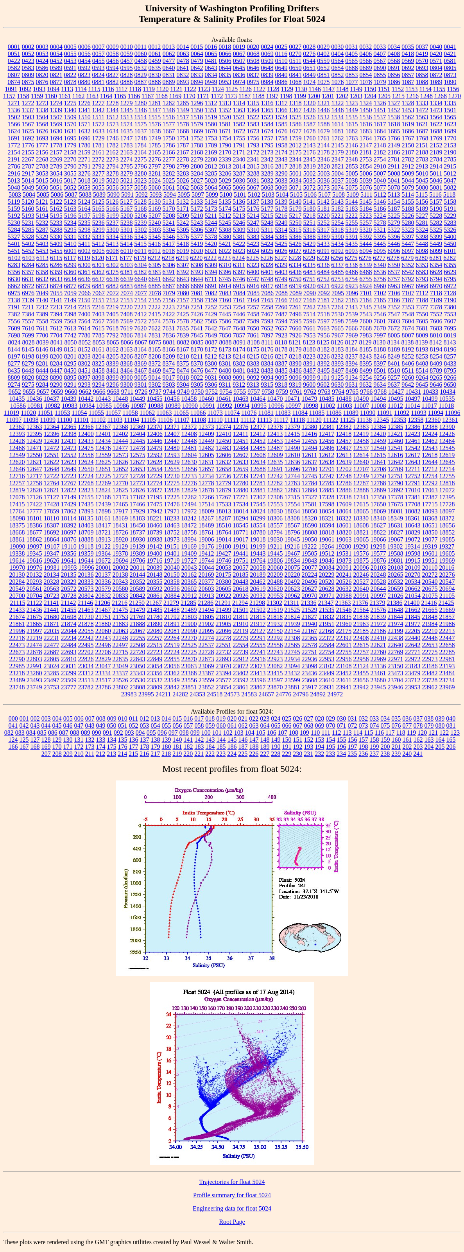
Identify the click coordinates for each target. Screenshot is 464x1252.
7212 (42, 307)
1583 (253, 124)
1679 (323, 131)
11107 (182, 419)
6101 (450, 251)
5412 (98, 243)
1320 (309, 103)
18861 (17, 539)
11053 (62, 412)
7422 (169, 314)
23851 (189, 687)
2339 (225, 159)
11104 (131, 419)
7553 (450, 314)
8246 (379, 356)
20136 (86, 574)
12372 (189, 426)
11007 (361, 405)
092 (118, 732)
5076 (366, 187)
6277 (379, 258)
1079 (380, 82)
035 (396, 718)
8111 (267, 342)
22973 (430, 659)
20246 (361, 574)
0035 (407, 46)
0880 (84, 82)
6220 (196, 258)
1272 (28, 103)
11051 (45, 412)
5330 (56, 236)
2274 (126, 159)
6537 (394, 272)
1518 (196, 117)
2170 (225, 152)
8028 (28, 342)
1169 (175, 96)
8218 (295, 356)
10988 (155, 405)
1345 (126, 110)
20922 (223, 595)
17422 (34, 504)
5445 (379, 243)
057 (188, 725)
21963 (361, 624)
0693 (422, 68)
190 (276, 746)
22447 (447, 638)
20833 (120, 595)
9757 (253, 391)
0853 (352, 75)
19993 (69, 567)
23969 (447, 687)
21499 (223, 609)
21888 (137, 624)
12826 (137, 490)
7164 (253, 300)
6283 (14, 265)
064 (265, 725)
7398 (70, 314)
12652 (120, 469)
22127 (257, 631)
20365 (189, 581)
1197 (272, 96)
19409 (189, 553)
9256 (380, 377)
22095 (206, 631)
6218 (168, 258)
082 (9, 732)
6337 (337, 265)
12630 (189, 462)
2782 (408, 159)
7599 (352, 321)
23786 (103, 687)
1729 (98, 138)
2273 (112, 159)
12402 (120, 433)
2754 (380, 159)
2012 (295, 145)
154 (330, 739)
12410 (223, 433)
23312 (86, 673)
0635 (155, 68)
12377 (258, 426)
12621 (34, 462)
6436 (295, 272)
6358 (42, 272)
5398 (422, 236)
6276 (365, 258)
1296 (197, 103)
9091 (239, 377)
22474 (34, 645)
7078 (155, 293)
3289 (267, 173)
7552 (436, 314)
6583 (422, 272)
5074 (337, 187)
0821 (56, 75)
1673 (253, 131)
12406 (155, 433)
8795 (450, 370)
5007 (380, 173)
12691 (275, 469)
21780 (155, 616)
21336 (308, 602)
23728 (429, 680)
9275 (28, 384)
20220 (292, 574)
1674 (267, 131)
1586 (295, 124)
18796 (292, 532)
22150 (275, 631)
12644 (430, 462)
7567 (98, 321)
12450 (223, 441)
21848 (429, 616)
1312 (211, 103)
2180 (352, 152)
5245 (225, 222)
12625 (103, 462)
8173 (225, 349)
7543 (366, 314)
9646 (436, 384)
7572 (140, 321)
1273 (42, 103)
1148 (342, 89)
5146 (379, 201)
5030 (239, 180)
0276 (309, 53)
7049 (42, 293)
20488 (275, 581)
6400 (253, 272)
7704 (56, 335)
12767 (69, 483)
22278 (223, 638)
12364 (51, 426)
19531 (344, 553)
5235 (84, 222)
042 (24, 725)
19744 (206, 560)
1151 (384, 89)
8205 (112, 356)
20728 (69, 595)
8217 (281, 356)
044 (46, 725)
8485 (281, 370)
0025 (281, 46)
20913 (206, 595)
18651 (430, 525)
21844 (395, 616)
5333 (98, 236)
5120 (27, 201)
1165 (120, 96)
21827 (309, 616)
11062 (147, 412)
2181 (366, 152)
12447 (172, 441)
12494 (309, 448)
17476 (172, 504)
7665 (337, 328)
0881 (98, 82)
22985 (17, 666)
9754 (225, 391)
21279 (171, 602)
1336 (14, 110)
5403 (42, 243)
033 (374, 718)
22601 (344, 645)
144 (221, 739)
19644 (86, 560)
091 (107, 732)
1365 (267, 110)
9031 (211, 377)
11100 (64, 419)
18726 (120, 532)
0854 (366, 75)
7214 (70, 307)
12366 (86, 426)
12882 (275, 490)
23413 (258, 673)
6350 (393, 265)
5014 (28, 180)
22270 (189, 638)
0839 (267, 75)
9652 (15, 391)
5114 (408, 194)
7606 (436, 321)
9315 (267, 384)
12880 (241, 490)
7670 (379, 328)
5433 (323, 243)
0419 (422, 53)
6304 (140, 265)
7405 (112, 314)
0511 (295, 60)
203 (418, 746)
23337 (120, 673)
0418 (407, 53)
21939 (292, 624)
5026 (183, 180)
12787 (361, 483)
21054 (413, 595)
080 (440, 725)
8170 (197, 349)
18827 (395, 532)
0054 (56, 53)
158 (374, 739)
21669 (447, 609)
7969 (352, 335)
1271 (14, 103)
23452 (344, 673)
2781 (394, 159)
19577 (378, 553)
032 (363, 718)
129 (57, 739)
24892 (318, 694)
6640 (140, 279)
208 (57, 753)
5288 (56, 229)
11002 (327, 405)
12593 (172, 455)
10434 (447, 391)
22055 (86, 631)
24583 (249, 694)
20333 (86, 581)
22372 (327, 638)
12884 (309, 490)
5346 (169, 236)
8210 (183, 356)
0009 (112, 46)
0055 (70, 53)
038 (429, 718)
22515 (155, 645)
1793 (253, 145)
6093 (351, 251)
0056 (84, 53)
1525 (295, 117)
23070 (223, 666)
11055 (96, 412)
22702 (86, 652)
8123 (309, 342)
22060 (103, 631)
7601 (380, 321)
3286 (225, 173)
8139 (422, 342)
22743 (275, 652)
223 (221, 753)
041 (13, 725)
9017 (169, 377)
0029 (323, 46)
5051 (56, 187)
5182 (337, 208)
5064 (211, 187)
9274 (14, 384)
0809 (28, 75)
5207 (155, 215)
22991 (34, 666)
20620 (275, 588)
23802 (120, 687)
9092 (253, 377)
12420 (378, 433)
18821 (361, 532)
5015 (42, 180)
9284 (42, 384)
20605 (223, 588)
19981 (51, 567)
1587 (309, 124)
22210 (429, 631)
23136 (378, 666)
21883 (120, 624)
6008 (112, 251)
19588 (395, 553)
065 (276, 725)
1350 (197, 110)
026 (297, 718)
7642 (210, 328)
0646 (253, 68)
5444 (365, 243)
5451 (14, 251)
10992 (224, 405)
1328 (408, 103)
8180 (309, 349)
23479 (413, 673)
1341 (84, 110)
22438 (395, 638)
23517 (103, 680)
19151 (171, 546)
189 (265, 746)
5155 (407, 201)
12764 (51, 483)
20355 (155, 581)
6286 (56, 265)
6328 (267, 265)
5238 (126, 222)
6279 (407, 258)
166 (13, 746)
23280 (34, 673)
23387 (206, 673)
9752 (211, 391)
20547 (447, 581)
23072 (241, 666)
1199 (300, 96)
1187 (244, 96)
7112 (422, 293)
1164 (106, 96)
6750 (295, 279)
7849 (211, 335)
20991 (361, 595)
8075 (155, 342)
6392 (183, 272)
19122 (103, 546)
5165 (98, 208)
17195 (155, 497)
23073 (258, 666)
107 (282, 732)
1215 (398, 96)
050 (111, 725)
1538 (393, 117)
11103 (114, 419)
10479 (309, 398)
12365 (69, 426)
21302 (274, 602)
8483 (267, 370)
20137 (103, 574)
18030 (275, 511)
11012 (395, 405)
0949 (211, 82)
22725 (189, 652)
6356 (14, 272)
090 (96, 732)
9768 (380, 391)
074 (374, 725)
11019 (11, 412)
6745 (225, 279)
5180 (309, 208)
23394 (223, 673)
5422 (239, 243)
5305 (183, 229)
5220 (323, 215)
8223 (309, 356)
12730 (172, 476)
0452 (56, 60)
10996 (276, 405)
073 (363, 725)
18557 (275, 525)
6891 (211, 286)
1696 (84, 138)
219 (177, 753)
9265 (436, 377)
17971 (172, 511)
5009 (408, 173)
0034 (393, 46)
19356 (69, 553)
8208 (155, 356)
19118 (85, 546)
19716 (155, 560)
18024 (258, 511)
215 (133, 753)
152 (309, 739)
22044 (69, 631)
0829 (140, 75)
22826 (86, 659)
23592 (241, 680)
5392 (366, 236)
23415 (275, 673)
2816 (267, 166)
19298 (378, 546)
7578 (183, 321)
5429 (309, 243)
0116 (281, 53)
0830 (155, 75)
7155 (155, 300)
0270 (295, 53)
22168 (326, 631)
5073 (323, 187)
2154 (14, 152)
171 (68, 746)
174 (101, 746)
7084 (239, 293)
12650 (86, 469)
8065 (112, 342)
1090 (450, 82)
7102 (380, 293)
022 (253, 718)
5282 (436, 222)
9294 (98, 384)
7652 (267, 328)
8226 (323, 356)
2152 (436, 145)
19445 (275, 553)
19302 (395, 546)
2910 (380, 166)
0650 (295, 68)
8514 (422, 370)
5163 (70, 208)
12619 (447, 455)
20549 (17, 588)
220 (188, 753)
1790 (225, 145)
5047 (450, 180)
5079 (408, 187)
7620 (140, 328)
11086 (333, 412)
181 (177, 746)
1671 (225, 131)
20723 (51, 595)
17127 (51, 497)
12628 (155, 462)
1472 (422, 110)
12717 (34, 476)
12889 (378, 490)
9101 (323, 377)
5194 (42, 215)
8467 (140, 370)
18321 (326, 518)
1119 (149, 89)
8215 (253, 356)
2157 (56, 152)
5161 (42, 208)
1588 (323, 124)
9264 (422, 377)
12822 (69, 490)
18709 (86, 532)
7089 (295, 293)
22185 (361, 631)
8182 (323, 349)
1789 (211, 145)
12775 (172, 483)
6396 (225, 272)
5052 (70, 187)
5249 (281, 222)
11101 (81, 419)
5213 (239, 215)
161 (407, 739)
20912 (189, 595)
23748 (17, 687)
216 (144, 753)
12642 (395, 462)
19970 (17, 567)
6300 (84, 265)
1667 (169, 131)
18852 (447, 532)
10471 (292, 398)
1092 (25, 89)
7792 (112, 335)
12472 (51, 448)
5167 (126, 208)
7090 (309, 293)
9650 (450, 384)
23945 (378, 687)
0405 (351, 53)
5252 (323, 222)
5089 (99, 194)
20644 (378, 588)
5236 (98, 222)
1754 (225, 138)
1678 (309, 131)
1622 (436, 124)
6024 (253, 251)
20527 (361, 581)
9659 (57, 391)
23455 (361, 673)
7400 (84, 314)
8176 (267, 349)
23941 (344, 687)
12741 (258, 476)
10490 (361, 398)
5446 (393, 243)
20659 (395, 588)
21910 (241, 624)
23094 (292, 666)
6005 (98, 251)
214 (122, 753)
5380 (225, 236)
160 (396, 739)
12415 (292, 433)
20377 (206, 581)
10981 (35, 405)
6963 (394, 286)
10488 (344, 398)
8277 (14, 363)
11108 (198, 419)
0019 (239, 46)
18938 (155, 539)
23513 (86, 680)
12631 (206, 462)
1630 (56, 131)
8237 (351, 356)
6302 (112, 265)
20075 (292, 567)
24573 (232, 694)
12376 (241, 426)
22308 (292, 638)
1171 (203, 96)
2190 (450, 152)
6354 (436, 265)
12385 (395, 426)
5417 (168, 243)
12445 (137, 441)
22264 (172, 638)
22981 (447, 659)
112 (336, 732)
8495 (323, 370)
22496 (103, 645)
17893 (86, 511)
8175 (253, 349)
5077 (380, 187)
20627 (309, 588)
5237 (112, 222)
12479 (155, 448)
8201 (70, 356)
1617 (380, 124)
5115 (422, 194)
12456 (327, 441)
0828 (126, 75)
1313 (225, 103)
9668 (113, 391)
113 (346, 732)
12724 (86, 476)
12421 (395, 433)
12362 (17, 426)
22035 (51, 631)
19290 (361, 546)
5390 (337, 236)
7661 (309, 328)
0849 (309, 75)
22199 (395, 631)
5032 (267, 180)
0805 (450, 68)
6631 (28, 279)
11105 (148, 419)
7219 (112, 307)
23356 (155, 673)
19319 (429, 546)
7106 (394, 293)
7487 (281, 314)
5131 (168, 201)
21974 (395, 624)
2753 (366, 159)
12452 (258, 441)
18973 (172, 539)
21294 (240, 602)
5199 (112, 215)
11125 (347, 419)
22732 (223, 652)
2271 (84, 159)
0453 (70, 60)
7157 (183, 300)
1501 (450, 110)
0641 (183, 68)
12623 (69, 462)
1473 (436, 110)
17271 (241, 497)
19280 (343, 546)
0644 (225, 68)
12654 (155, 469)
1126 (245, 89)
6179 (140, 258)
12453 (275, 441)
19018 (258, 539)
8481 (239, 370)
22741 (258, 652)
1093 (39, 89)
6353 (422, 265)
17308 (275, 497)
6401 (267, 272)
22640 (395, 645)
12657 (206, 469)
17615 (361, 504)
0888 (155, 82)
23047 (103, 666)
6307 (183, 265)
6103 (28, 258)
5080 (422, 187)
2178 (323, 152)
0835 (225, 75)
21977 (413, 624)
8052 (84, 342)
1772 (14, 145)
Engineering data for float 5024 (232, 1208)
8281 (42, 363)
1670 (211, 131)
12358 (415, 419)
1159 (37, 96)
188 (254, 746)
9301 (140, 384)
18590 (309, 525)
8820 (28, 377)
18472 (189, 525)
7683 (436, 328)
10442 (86, 398)
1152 (398, 89)
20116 (446, 567)
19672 (103, 560)
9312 (239, 384)
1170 (189, 96)
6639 (126, 279)
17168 (103, 497)
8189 (394, 349)
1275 (70, 103)
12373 (206, 426)
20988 (344, 595)
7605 (422, 321)
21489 (189, 609)
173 (90, 746)
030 (341, 718)
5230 (14, 222)
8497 (337, 370)
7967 (337, 335)
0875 (28, 82)
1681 (337, 131)
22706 (103, 652)
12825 (120, 490)
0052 (28, 53)
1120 (162, 89)
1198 (286, 96)
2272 (98, 159)
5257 (366, 222)
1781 (98, 145)
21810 (223, 616)
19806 (275, 560)
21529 (309, 609)
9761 (296, 391)
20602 (189, 588)
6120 (97, 258)
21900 (189, 624)
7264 (337, 307)
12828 (172, 490)
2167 (183, 152)
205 (440, 746)
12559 (103, 455)
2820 (323, 166)
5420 (210, 243)
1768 (422, 138)
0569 (407, 60)
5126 (112, 201)
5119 (14, 201)
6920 (309, 286)
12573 (120, 455)
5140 (295, 201)
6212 (154, 258)
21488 (172, 609)
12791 (413, 483)
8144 (14, 349)
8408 (422, 363)
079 (429, 725)
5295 (70, 229)
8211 (197, 356)
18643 (413, 525)
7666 (351, 328)
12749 (361, 476)
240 (407, 753)
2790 (70, 166)
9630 (337, 384)
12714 (447, 469)
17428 (51, 504)
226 (253, 753)
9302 (155, 384)
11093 (418, 412)
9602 (323, 384)
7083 (225, 293)
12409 (206, 433)
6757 (393, 279)
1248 (426, 96)
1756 (253, 138)
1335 (450, 103)
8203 (84, 356)
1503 (28, 117)
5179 (295, 208)
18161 (103, 518)
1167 (148, 96)
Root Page (232, 1221)
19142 (154, 546)
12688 (258, 469)
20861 (155, 595)
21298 (257, 602)
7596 (309, 321)
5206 (140, 215)
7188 (422, 300)
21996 (17, 631)
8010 (436, 335)
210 (79, 753)
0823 (84, 75)
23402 (241, 673)
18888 (86, 539)
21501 (241, 609)
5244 (211, 222)
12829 (189, 490)
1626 (42, 131)
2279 (197, 159)
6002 (84, 251)
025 (286, 718)
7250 (182, 307)
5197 (84, 215)
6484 (323, 272)
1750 (169, 138)
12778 (206, 483)
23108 (344, 666)
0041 (450, 46)
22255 (137, 638)
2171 (239, 152)
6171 (112, 258)
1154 (425, 89)
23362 (172, 673)
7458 (253, 314)
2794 (112, 166)
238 (385, 753)
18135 (85, 518)
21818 (275, 616)
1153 (411, 89)
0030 (337, 46)
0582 (14, 68)
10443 (103, 398)
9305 (197, 384)
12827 (155, 490)
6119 (84, 258)
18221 (154, 518)
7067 (98, 293)
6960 (380, 286)
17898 (103, 511)
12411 (240, 433)
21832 (326, 616)
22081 (172, 631)
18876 (69, 539)
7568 (112, 321)
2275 (140, 159)
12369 (137, 426)
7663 (323, 328)
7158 (197, 300)
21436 (34, 609)
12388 (430, 426)
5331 (70, 236)
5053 (84, 187)
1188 (258, 96)
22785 (447, 652)
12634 (258, 462)
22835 (120, 659)
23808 (137, 687)
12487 (275, 448)
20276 (447, 574)
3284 (197, 173)
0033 (379, 46)
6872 (28, 286)
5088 (85, 194)
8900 (126, 377)
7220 (126, 307)
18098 (17, 518)
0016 (210, 46)
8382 (239, 363)
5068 (267, 187)
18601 (344, 525)
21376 (360, 602)
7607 (450, 321)
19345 (34, 553)
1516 (168, 117)
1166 (134, 96)
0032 (365, 46)
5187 (394, 208)
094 (140, 732)
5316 (309, 229)
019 (221, 718)
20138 (120, 574)
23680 (378, 680)
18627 (378, 525)
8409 (436, 363)
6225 (252, 258)
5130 (154, 201)
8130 (379, 342)
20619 (258, 588)
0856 (394, 75)
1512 (112, 117)
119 (411, 732)
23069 (206, 666)
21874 (69, 624)
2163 (126, 152)
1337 (28, 110)
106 (271, 732)
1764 (366, 138)
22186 (378, 631)
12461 (413, 441)
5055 (98, 187)
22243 (103, 638)
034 (385, 718)
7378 (436, 307)
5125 (98, 201)
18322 (343, 518)
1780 (84, 145)
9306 (211, 384)
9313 (253, 384)
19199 (257, 546)
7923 (281, 335)
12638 (327, 462)
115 (368, 732)
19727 (189, 560)
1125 (232, 89)
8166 (169, 349)
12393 (17, 433)
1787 (183, 145)
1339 (56, 110)
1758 (281, 138)
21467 (103, 609)
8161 (98, 349)
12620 (17, 462)
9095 (281, 377)
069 (319, 725)
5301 (126, 229)
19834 (292, 560)
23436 (309, 673)
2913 (422, 166)
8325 (98, 363)
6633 (56, 279)
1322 (337, 103)
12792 (430, 483)
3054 (56, 173)
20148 (155, 574)
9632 (365, 384)
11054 (79, 412)
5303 (155, 229)
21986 (447, 624)
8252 (407, 356)
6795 (450, 279)
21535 (327, 609)
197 (352, 746)
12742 (275, 476)
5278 (380, 222)
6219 (182, 258)
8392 (323, 363)
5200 (126, 215)
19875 (361, 560)
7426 (197, 314)
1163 (92, 96)
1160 (51, 96)
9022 (197, 377)
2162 (112, 152)
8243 (365, 356)
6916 (253, 286)
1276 (84, 103)
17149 (69, 497)
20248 (378, 574)
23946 (395, 687)
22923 (275, 659)
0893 (183, 82)
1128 (273, 89)
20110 (429, 567)
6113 (42, 258)
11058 (130, 412)
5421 (225, 243)
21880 (103, 624)
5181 (323, 208)
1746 (112, 138)
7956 (323, 335)
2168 (197, 152)
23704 (395, 680)
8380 (211, 363)
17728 (447, 504)
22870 (189, 659)
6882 (112, 286)
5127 (126, 201)
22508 (137, 645)
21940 (309, 624)
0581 (450, 60)
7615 (98, 328)
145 (232, 739)
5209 (183, 215)
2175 (295, 152)
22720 (137, 652)
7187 (408, 300)
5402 (28, 243)
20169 (206, 574)
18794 (275, 532)
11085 (316, 412)
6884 (140, 286)
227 (264, 753)
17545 (258, 504)
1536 (365, 117)
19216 (292, 546)
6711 (211, 279)
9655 (29, 391)
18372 (447, 518)
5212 (225, 215)
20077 (309, 567)
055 (166, 725)
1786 (169, 145)
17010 (413, 490)
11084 (299, 412)
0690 (380, 68)
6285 (42, 265)
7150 (84, 300)
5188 (408, 208)
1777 (42, 145)
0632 (140, 68)
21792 (172, 616)
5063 (197, 187)
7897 (267, 335)
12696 (292, 469)
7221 (140, 307)
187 (243, 746)
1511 (98, 117)
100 (206, 732)
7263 (323, 307)
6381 (126, 272)
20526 (344, 581)
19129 (120, 546)
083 (20, 732)
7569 (126, 321)
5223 (365, 215)
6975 (14, 293)
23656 (361, 680)
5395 (380, 236)
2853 (352, 166)
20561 (34, 588)
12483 (223, 448)
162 (418, 739)
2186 (394, 152)
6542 (408, 272)
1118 (135, 89)
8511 (408, 370)
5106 (310, 194)
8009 (422, 335)
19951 (430, 560)
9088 (225, 377)
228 (275, 753)
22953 (327, 659)
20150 (172, 574)
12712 (429, 469)
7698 (14, 335)
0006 (84, 46)
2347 (337, 159)
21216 (119, 602)
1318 (295, 103)
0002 (28, 46)
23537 (155, 680)
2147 (366, 145)
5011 (436, 173)
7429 (211, 314)
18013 (223, 511)
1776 (28, 145)
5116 (435, 194)
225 (242, 753)
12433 (86, 441)
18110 (51, 518)
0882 (112, 82)
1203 (356, 96)
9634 (379, 384)
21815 (257, 616)
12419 (361, 433)
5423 (253, 243)
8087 (211, 342)
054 (155, 725)
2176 (309, 152)
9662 (85, 391)
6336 (323, 265)
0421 (450, 53)
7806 (126, 335)
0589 (56, 68)
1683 (366, 131)
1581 (225, 124)
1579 (197, 124)
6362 (98, 272)
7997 (380, 335)
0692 (408, 68)
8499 (366, 370)
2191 (14, 159)
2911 (394, 166)
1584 (267, 124)
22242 (86, 638)
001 (24, 718)
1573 (112, 124)
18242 (189, 518)
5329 (42, 236)
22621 (378, 645)
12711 (412, 469)
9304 (183, 384)
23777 (69, 687)
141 (188, 739)
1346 (140, 110)
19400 (155, 553)
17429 (69, 504)
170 (57, 746)
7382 (14, 314)
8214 (239, 356)
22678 (34, 652)
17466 (137, 504)
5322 (393, 229)
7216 (98, 307)
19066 (378, 539)
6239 (323, 258)
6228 (294, 258)
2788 (42, 166)
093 (129, 732)
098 (184, 732)
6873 (42, 286)
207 (46, 753)
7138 (14, 300)
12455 (309, 441)
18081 (395, 511)
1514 (140, 117)
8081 (169, 342)
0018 (225, 46)
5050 (42, 187)
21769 (137, 616)
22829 (103, 659)
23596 (258, 680)
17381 (413, 497)
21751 (103, 616)
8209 (169, 356)
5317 (323, 229)
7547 (394, 314)
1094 (53, 89)
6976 (28, 293)
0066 (225, 53)
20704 (34, 595)
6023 (239, 251)
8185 (366, 349)
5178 (281, 208)
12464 (447, 441)
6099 (436, 251)
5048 (14, 187)
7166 (281, 300)
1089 (436, 82)
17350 (378, 497)
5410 (70, 243)
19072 (413, 539)
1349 (183, 110)
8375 (183, 363)
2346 (323, 159)
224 (231, 753)
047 (79, 725)
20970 (309, 595)
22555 (258, 645)
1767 (408, 138)
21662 (413, 609)
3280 (140, 173)
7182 (337, 300)
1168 (162, 96)
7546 (380, 314)
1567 (28, 124)
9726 (141, 391)
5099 (212, 194)
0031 (351, 46)
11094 (435, 412)
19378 (120, 553)
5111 (366, 194)
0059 (126, 53)
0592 (84, 68)
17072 (447, 490)
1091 (11, 89)
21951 (327, 624)
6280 (421, 258)
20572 (69, 588)
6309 (211, 265)
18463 (172, 525)
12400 (86, 433)
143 (210, 739)
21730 (86, 616)
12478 (137, 448)
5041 (394, 180)
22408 (361, 638)
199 (374, 746)
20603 (206, 588)
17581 (309, 504)
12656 (189, 469)
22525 (189, 645)
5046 (436, 180)
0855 (380, 75)
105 (260, 732)
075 (385, 725)
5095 (183, 194)
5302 (140, 229)
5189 (422, 208)
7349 (379, 307)
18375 (17, 525)
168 (35, 746)
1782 (112, 145)
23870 (275, 687)
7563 (70, 321)
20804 (86, 595)
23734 (447, 680)
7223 (168, 307)
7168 (309, 300)
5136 (239, 201)
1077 (352, 82)
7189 (436, 300)
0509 (267, 60)
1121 (176, 89)
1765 (380, 138)
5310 (253, 229)
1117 (121, 89)
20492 (292, 581)
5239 (140, 222)
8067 (140, 342)
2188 (422, 152)
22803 (34, 659)
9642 (407, 384)
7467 (267, 314)
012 (144, 718)
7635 (182, 328)
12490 (292, 448)
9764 (338, 391)
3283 (183, 173)
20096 (361, 567)
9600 (309, 384)
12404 (137, 433)
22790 (17, 659)
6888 (183, 286)
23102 (327, 666)
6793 (422, 279)
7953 (309, 335)
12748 (344, 476)
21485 (155, 609)
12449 (206, 441)
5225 (393, 215)
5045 (422, 180)
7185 (380, 300)
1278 (112, 103)
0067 (239, 53)
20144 (137, 574)
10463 (241, 398)
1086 (394, 82)
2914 (436, 166)
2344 (295, 159)
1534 (337, 117)
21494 (206, 609)
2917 (28, 173)
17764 (17, 511)
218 (166, 753)
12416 (309, 433)
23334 (103, 673)
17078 (17, 497)
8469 (155, 370)
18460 (155, 525)
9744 (169, 391)
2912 (407, 166)
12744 (292, 476)
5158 (450, 201)
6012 (154, 251)
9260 (408, 377)
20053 (223, 567)
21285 (188, 602)
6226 (266, 258)
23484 (447, 673)
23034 (86, 666)
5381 (239, 236)
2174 (281, 152)
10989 (173, 405)
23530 (137, 680)
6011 (140, 251)
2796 (140, 166)
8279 (28, 363)
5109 (352, 194)
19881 (395, 560)
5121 (42, 201)
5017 (70, 180)
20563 (51, 588)
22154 (292, 631)
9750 (197, 391)
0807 (14, 75)
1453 (408, 110)
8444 (42, 370)
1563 (422, 117)
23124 (361, 666)
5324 (422, 229)
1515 (154, 117)
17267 (223, 497)
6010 (126, 251)
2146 (352, 145)
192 (298, 746)
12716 (17, 476)
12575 (137, 455)
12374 (223, 426)
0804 (436, 68)
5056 (112, 187)
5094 (169, 194)
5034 (295, 180)
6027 (295, 251)
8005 (394, 335)
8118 (281, 342)
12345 (381, 419)
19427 (223, 553)
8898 (98, 377)
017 (199, 718)
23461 (378, 673)
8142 (436, 342)
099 (195, 732)
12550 (34, 455)
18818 (327, 532)
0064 (197, 53)
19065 (361, 539)
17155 (86, 497)
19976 (34, 567)
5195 (56, 215)
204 (429, 746)
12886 (344, 490)
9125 (337, 377)
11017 (429, 405)
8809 (14, 377)
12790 (395, 483)
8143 (450, 342)
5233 (56, 222)
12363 (34, 426)
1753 (211, 138)
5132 (182, 201)
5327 (14, 236)
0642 (197, 68)
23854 (223, 687)
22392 (344, 638)
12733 (189, 476)
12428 (17, 441)
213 (111, 753)
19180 (223, 546)
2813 (225, 166)
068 (309, 725)
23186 (430, 666)
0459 (155, 60)
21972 (378, 624)
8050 (70, 342)
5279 (394, 222)
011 (133, 718)
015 (177, 718)
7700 (42, 335)
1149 (356, 89)
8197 (14, 356)
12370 (155, 426)
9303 (169, 384)
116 (379, 732)
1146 (314, 89)
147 (254, 739)
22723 (155, 652)
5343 (140, 236)
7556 (14, 321)
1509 (70, 117)
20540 (430, 581)
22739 (241, 652)
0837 (253, 75)
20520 (327, 581)
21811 (240, 616)
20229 (327, 574)
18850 (430, 532)
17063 (430, 490)
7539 (352, 314)
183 (199, 746)
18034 (292, 511)
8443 (28, 370)
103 (239, 732)
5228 (436, 215)
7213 (56, 307)
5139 (281, 201)
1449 (352, 110)
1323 (352, 103)
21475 (120, 609)
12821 (51, 490)
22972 (413, 659)
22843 (137, 659)
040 (450, 718)
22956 (344, 659)
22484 (69, 645)
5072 (309, 187)
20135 (69, 574)
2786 (14, 166)
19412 (206, 553)
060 (221, 725)
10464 (258, 398)
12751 (395, 476)
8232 (337, 356)
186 (232, 746)
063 (254, 725)
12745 (309, 476)
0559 (323, 60)
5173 (211, 208)
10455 (155, 398)
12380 (309, 426)
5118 (449, 194)
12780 (241, 483)
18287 (223, 518)
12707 (361, 469)
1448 (337, 110)
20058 (258, 567)
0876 (42, 82)
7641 (196, 328)
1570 (70, 124)
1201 (328, 96)
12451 (241, 441)
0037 (422, 46)
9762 (310, 391)
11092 (401, 412)
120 (422, 732)
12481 (189, 448)
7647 (225, 328)
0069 (267, 53)
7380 (450, 307)
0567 (379, 60)
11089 (350, 412)
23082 (275, 666)
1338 (42, 110)
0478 (183, 60)
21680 (51, 616)
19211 (274, 546)
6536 (380, 272)
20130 (17, 574)
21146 (85, 602)
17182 (137, 497)
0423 (28, 60)
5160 (28, 208)
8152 (84, 349)
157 (363, 739)
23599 (292, 680)
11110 (215, 419)
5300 (112, 229)
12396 (51, 433)
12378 (275, 426)
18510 (223, 525)
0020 (253, 46)
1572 (98, 124)
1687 (422, 131)
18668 (17, 532)
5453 (42, 251)
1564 (436, 117)
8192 (408, 349)
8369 (140, 363)
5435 (351, 243)
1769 (436, 138)
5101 (240, 194)
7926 (295, 335)
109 (304, 732)
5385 (281, 236)
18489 (206, 525)
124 (13, 739)
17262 (189, 497)
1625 (28, 131)
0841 (295, 75)
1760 (309, 138)
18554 (258, 525)
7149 (70, 300)
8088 (225, 342)
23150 (395, 666)
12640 (361, 462)
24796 (300, 694)
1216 (412, 96)
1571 (84, 124)
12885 (327, 490)
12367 (103, 426)
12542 (413, 448)
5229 (450, 215)
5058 (140, 187)
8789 (436, 370)
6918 (281, 286)
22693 (69, 652)
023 (264, 718)
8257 (450, 356)
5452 (28, 251)
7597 (323, 321)
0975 (253, 82)
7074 (126, 293)
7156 (169, 300)
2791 (84, 166)
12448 (189, 441)
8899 (112, 377)
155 (341, 739)
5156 (422, 201)
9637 (393, 384)
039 (439, 718)
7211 (28, 307)
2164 (140, 152)
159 (385, 739)
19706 (137, 560)
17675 (395, 504)
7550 (422, 314)
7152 (112, 300)
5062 (183, 187)
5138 (267, 201)
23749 (34, 687)
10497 (413, 398)
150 (287, 739)
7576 (169, 321)
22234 (69, 638)
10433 (430, 391)
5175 (239, 208)
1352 (225, 110)
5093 (155, 194)
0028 (309, 46)
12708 (378, 469)
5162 (56, 208)
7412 (140, 314)
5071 (295, 187)
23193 (447, 666)
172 (79, 746)
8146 (42, 349)
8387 (281, 363)
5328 (28, 236)
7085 (253, 293)
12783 (292, 483)
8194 (436, 349)
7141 (56, 300)
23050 (137, 666)
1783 (126, 145)
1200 (314, 96)
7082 (211, 293)
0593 (98, 68)
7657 (281, 328)
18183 (137, 518)
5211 (211, 215)
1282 (169, 103)
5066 (239, 187)
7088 (281, 293)
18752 (172, 532)
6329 (281, 265)
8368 (126, 363)
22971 (395, 659)
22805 (51, 659)
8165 (155, 349)
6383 (155, 272)
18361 (412, 518)
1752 (197, 138)
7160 (225, 300)
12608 (258, 455)
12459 (378, 441)
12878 (206, 490)
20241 (344, 574)
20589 (137, 588)
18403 (86, 525)
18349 (395, 518)
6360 (70, 272)
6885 (155, 286)
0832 (183, 75)
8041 (56, 342)
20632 (344, 588)
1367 (295, 110)
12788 (378, 483)
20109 (413, 567)
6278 (393, 258)
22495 (86, 645)
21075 (430, 595)
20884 (172, 595)
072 (352, 725)
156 (352, 739)
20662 (413, 588)
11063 (164, 412)
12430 (51, 441)
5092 (141, 194)
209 (68, 753)
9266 (450, 377)
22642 (413, 645)
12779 (223, 483)
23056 (172, 666)
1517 (182, 117)
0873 (450, 75)
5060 (155, 187)
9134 (352, 377)
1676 (281, 131)
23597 (275, 680)
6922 (337, 286)
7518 (323, 314)
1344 (112, 110)
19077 (430, 539)
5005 (352, 173)
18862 (34, 539)
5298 (84, 229)
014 (166, 718)
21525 (292, 609)
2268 (42, 159)
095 (151, 732)
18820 (344, 532)
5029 (225, 180)
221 (199, 753)
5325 (436, 229)
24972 (335, 694)
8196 (450, 349)
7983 (366, 335)
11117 (281, 419)
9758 (268, 391)
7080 (183, 293)
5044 (408, 180)
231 (308, 753)
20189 (258, 574)
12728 (137, 476)
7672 (393, 328)
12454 (292, 441)
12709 (395, 469)
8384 (267, 363)
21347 (325, 602)
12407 (172, 433)
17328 (327, 497)
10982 (52, 405)
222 (210, 753)
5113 (394, 194)
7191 (14, 307)
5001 (295, 173)
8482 (253, 370)
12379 (292, 426)
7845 (197, 335)
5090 (113, 194)
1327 (394, 103)
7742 (70, 335)
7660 (295, 328)
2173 (267, 152)
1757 (267, 138)
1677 (295, 131)
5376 (183, 236)
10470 (275, 398)
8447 (56, 370)
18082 (413, 511)
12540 (378, 448)
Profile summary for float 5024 (232, 1195)
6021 (210, 251)
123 (455, 732)
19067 (395, 539)
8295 (70, 363)
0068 (253, 53)
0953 (225, 82)
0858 (422, 75)
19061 (327, 539)
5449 (436, 243)
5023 (140, 180)
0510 (281, 60)
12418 (343, 433)
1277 (98, 103)
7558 (42, 321)
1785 (155, 145)
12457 (344, 441)
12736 (223, 476)
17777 (34, 511)
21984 (430, 624)
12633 (241, 462)
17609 (344, 504)
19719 (172, 560)
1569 (56, 124)
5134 (210, 201)
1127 (259, 89)
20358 (172, 581)
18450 (137, 525)
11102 (98, 419)
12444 (120, 441)
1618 (394, 124)
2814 (239, 166)
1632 (84, 131)
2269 (56, 159)
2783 (422, 159)
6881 (98, 286)
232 (319, 753)
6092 (337, 251)
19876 (378, 560)
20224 (309, 574)
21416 (429, 602)
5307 (211, 229)
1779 (70, 145)
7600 (366, 321)
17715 (430, 504)
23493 (34, 680)
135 (122, 739)
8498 (352, 370)
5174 (225, 208)
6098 (422, 251)
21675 (34, 616)
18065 (361, 511)
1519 (210, 117)
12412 (257, 433)
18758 (189, 532)
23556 (189, 680)
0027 (295, 46)
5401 (14, 243)
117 (389, 732)
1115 (94, 89)
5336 (126, 236)
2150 (408, 145)
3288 (253, 173)
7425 (183, 314)
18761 (206, 532)
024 (275, 718)
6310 (225, 265)
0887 (140, 82)
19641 (69, 560)
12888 (361, 490)
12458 (361, 441)
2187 (408, 152)
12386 (413, 426)
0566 (365, 60)
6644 (197, 279)
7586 (225, 321)
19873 (344, 560)
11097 (13, 419)
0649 (281, 68)
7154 (140, 300)
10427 (396, 391)
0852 (337, 75)
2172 (253, 152)
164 (440, 739)
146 (243, 739)
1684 (380, 131)
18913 (103, 539)
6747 (253, 279)
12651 (103, 469)
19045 (292, 539)
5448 (422, 243)
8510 (394, 370)
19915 (413, 560)
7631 (168, 328)
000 (13, 718)
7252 (210, 307)
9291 (70, 384)
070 (330, 725)
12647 (34, 469)
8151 (70, 349)
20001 (103, 567)
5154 (393, 201)
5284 (14, 229)
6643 (183, 279)
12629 (172, 462)
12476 (103, 448)
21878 (86, 624)
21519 (275, 609)
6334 (295, 265)
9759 (282, 391)
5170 (169, 208)
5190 (436, 208)
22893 (223, 659)
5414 (126, 243)
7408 (126, 314)
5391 (352, 236)
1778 (56, 145)
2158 (70, 152)
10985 (104, 405)
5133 (196, 201)
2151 (422, 145)
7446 (239, 314)
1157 (9, 96)
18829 (413, 532)
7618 (112, 328)
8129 (365, 342)
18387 (51, 525)
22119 (240, 631)
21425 (446, 602)
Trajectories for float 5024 (232, 1181)
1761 (323, 138)
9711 (127, 391)
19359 (86, 553)
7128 (450, 293)
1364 (253, 110)
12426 (447, 433)
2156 (42, 152)
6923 (352, 286)
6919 (295, 286)
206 (451, 746)
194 (319, 746)
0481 (211, 60)
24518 (214, 694)
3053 (42, 173)
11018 (446, 405)
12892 (395, 490)
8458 (98, 370)
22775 (430, 652)
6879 (84, 286)
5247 (253, 222)
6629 (450, 272)
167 (24, 746)
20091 (344, 567)
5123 (70, 201)
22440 (413, 638)
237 (374, 753)
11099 (48, 419)
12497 (344, 448)
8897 (84, 377)
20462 (258, 581)
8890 (56, 377)
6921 (323, 286)
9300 (126, 384)
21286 (205, 602)
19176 (206, 546)
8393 (337, 363)
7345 (365, 307)
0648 (267, 68)
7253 (225, 307)
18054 (327, 511)
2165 (155, 152)
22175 (343, 631)
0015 (196, 46)
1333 (422, 103)
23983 (129, 694)
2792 (98, 166)
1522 (253, 117)
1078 (366, 82)
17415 (17, 504)
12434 (103, 441)
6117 (70, 258)
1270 (454, 96)
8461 (112, 370)
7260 (281, 307)
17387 (430, 497)
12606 (223, 455)
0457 (126, 60)
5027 (197, 180)
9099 (309, 377)
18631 (395, 525)
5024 (155, 180)
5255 (352, 222)
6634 (70, 279)
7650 (253, 328)
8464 (126, 370)
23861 (241, 687)
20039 (155, 567)
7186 (394, 300)
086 (52, 732)
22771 (413, 652)
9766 (366, 391)
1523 (267, 117)
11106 (165, 419)
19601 (430, 553)
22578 (309, 645)
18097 (447, 511)
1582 (239, 124)
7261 (295, 307)
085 (42, 732)
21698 (69, 616)
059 (210, 725)
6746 (239, 279)
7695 (450, 328)
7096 (352, 293)
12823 (86, 490)
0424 (42, 60)
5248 (267, 222)
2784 (436, 159)
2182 (380, 152)
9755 (239, 391)
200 (385, 746)
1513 (126, 117)
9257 (394, 377)
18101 (34, 518)
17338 (344, 497)
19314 (412, 546)
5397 (408, 236)
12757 (17, 483)
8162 (112, 349)
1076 (337, 82)
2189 (436, 152)
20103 (378, 567)
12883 (292, 490)
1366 (281, 110)
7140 (42, 300)
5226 (407, 215)
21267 (154, 602)
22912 (241, 659)
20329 (69, 581)
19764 (258, 560)
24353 (197, 694)
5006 (366, 173)
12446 (155, 441)
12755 (447, 476)
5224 (379, 215)
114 (357, 732)
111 (325, 732)
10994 (241, 405)
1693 (42, 138)
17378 (395, 497)
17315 (292, 497)
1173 (231, 96)
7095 (337, 293)
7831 (155, 335)
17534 (241, 504)
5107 (324, 194)
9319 (295, 384)
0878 (70, 82)
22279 (241, 638)
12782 (275, 483)
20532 (395, 581)
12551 (51, 455)
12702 (344, 469)
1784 (140, 145)
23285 (51, 673)
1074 (309, 82)
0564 (337, 60)
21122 (34, 602)
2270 (70, 159)
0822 (70, 75)
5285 (28, 229)
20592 (155, 588)
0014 (182, 46)
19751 (241, 560)
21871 (51, 624)
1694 (56, 138)
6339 (365, 265)
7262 (309, 307)
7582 (197, 321)
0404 (337, 53)
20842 (137, 595)
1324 (366, 103)
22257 (155, 638)
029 (330, 718)
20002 (120, 567)
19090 (17, 546)
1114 (81, 89)
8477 (211, 370)
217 (155, 753)
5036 (323, 180)
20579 (103, 588)
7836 (169, 335)
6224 (238, 258)
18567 (292, 525)
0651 (309, 68)
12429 (34, 441)
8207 (140, 356)
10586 (18, 405)
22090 (189, 631)
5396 (394, 236)
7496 (295, 314)
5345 (155, 236)
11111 (231, 419)
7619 (126, 328)
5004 (337, 173)
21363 (343, 602)
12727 (120, 476)
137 (144, 739)
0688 (352, 68)
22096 (223, 631)
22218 (17, 638)
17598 (327, 504)
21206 (102, 602)
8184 (352, 349)
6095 (379, 251)
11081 (266, 412)
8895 (70, 377)
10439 (69, 398)
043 (35, 725)
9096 (295, 377)
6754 (351, 279)
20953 (275, 595)
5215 (267, 215)
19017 (241, 539)
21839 (378, 616)
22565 (292, 645)
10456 (172, 398)
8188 (380, 349)
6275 (351, 258)
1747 (126, 138)
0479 (197, 60)
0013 (168, 46)
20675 (430, 588)
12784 (309, 483)
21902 (206, 624)
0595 (126, 68)
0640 (169, 68)
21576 (378, 609)
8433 (450, 363)
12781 (258, 483)
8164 (140, 349)
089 (85, 732)
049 (101, 725)
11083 (282, 412)
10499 (430, 398)
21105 (447, 595)
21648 (395, 609)
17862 (69, 511)
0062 (169, 53)
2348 (352, 159)
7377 (422, 307)
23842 (172, 687)
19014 (223, 539)
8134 (393, 342)
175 (111, 746)
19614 (17, 560)
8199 (42, 356)
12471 (34, 448)
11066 (198, 412)
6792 (407, 279)
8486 (295, 370)
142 (199, 739)
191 (287, 746)
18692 (51, 532)
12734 (206, 476)
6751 (309, 279)
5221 (337, 215)
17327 (309, 497)
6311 (239, 265)
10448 (120, 398)
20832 (103, 595)
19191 (240, 546)
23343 (137, 673)
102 (228, 732)
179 (155, 746)
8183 (337, 349)
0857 (408, 75)
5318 (337, 229)
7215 (84, 307)
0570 (422, 60)
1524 (281, 117)
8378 (197, 363)
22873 (206, 659)
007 (90, 718)
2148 (380, 145)
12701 (327, 469)
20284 (17, 581)
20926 (241, 595)
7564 (84, 321)
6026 (281, 251)
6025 (267, 251)
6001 (70, 251)
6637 (98, 279)
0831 (169, 75)
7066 (84, 293)
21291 (223, 602)
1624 (14, 131)
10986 (121, 405)
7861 (253, 335)
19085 (447, 539)
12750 (378, 476)
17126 (34, 497)
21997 (34, 631)
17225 (172, 497)
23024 (51, 666)
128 (46, 739)
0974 (239, 82)
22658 (447, 645)
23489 (17, 680)
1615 (352, 124)
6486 (352, 272)
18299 (257, 518)
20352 (137, 581)
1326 (380, 103)
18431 (120, 525)
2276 (155, 159)
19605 (447, 553)
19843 (309, 560)
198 (363, 746)
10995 (259, 405)
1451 (380, 110)
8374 (169, 363)
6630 (14, 279)
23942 (361, 687)
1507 (56, 117)
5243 (197, 222)
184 (210, 746)
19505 (309, 553)
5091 (127, 194)
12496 (327, 448)
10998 (310, 405)
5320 (365, 229)
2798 (169, 166)
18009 (206, 511)
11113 (264, 419)
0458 (140, 60)
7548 (408, 314)
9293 (84, 384)
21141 (51, 602)
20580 (120, 588)
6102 (14, 258)
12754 (430, 476)
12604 (189, 455)
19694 (120, 560)
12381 (327, 426)
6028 (309, 251)
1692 (28, 138)
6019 (182, 251)
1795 (267, 145)
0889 (169, 82)
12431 (69, 441)
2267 (28, 159)
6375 (112, 272)
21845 (412, 616)
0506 (225, 60)
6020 (196, 251)
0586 (42, 68)
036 (407, 718)
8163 (126, 349)
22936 (309, 659)
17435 (86, 504)
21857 (447, 616)
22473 (17, 645)
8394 (352, 363)
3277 (98, 173)
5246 (239, 222)
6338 (351, 265)
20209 (275, 574)
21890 (155, 624)
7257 (253, 307)
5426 (295, 243)
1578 (183, 124)
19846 (327, 560)
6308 (197, 265)
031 (352, 718)
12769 (103, 483)
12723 (69, 476)
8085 (197, 342)
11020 (28, 412)
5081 (436, 187)
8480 (225, 370)
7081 (197, 293)
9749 (183, 391)
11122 (331, 419)
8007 (408, 335)
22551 (223, 645)
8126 (337, 342)
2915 (450, 166)
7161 (239, 300)
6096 (393, 251)
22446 (430, 638)
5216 (281, 215)
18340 (378, 518)
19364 (103, 553)
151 (298, 739)
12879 (223, 490)
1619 (408, 124)
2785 (450, 159)
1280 (140, 103)
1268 (440, 96)
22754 (327, 652)
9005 (140, 377)
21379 (377, 602)
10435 (17, 398)
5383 (253, 236)
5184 (366, 208)
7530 (337, 314)
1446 (323, 110)
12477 (120, 448)
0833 (197, 75)
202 (407, 746)
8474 (183, 370)
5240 (155, 222)
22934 (292, 659)
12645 (447, 462)
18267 (206, 518)
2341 (253, 159)
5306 (197, 229)
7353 (407, 307)
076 (396, 725)
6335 (309, 265)
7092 (323, 293)
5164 (84, 208)
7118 (436, 293)
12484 (241, 448)
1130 (301, 89)
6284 (28, 265)
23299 (69, 673)
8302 (84, 363)
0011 (140, 46)
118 (400, 732)
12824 (103, 490)
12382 (344, 426)
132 (90, 739)
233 (330, 753)
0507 (239, 60)
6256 (337, 258)
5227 (422, 215)
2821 (337, 166)
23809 (155, 687)
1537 (379, 117)
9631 (351, 384)
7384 (28, 314)
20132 (34, 574)
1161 (65, 96)
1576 (155, 124)
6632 (42, 279)
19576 (361, 553)
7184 (366, 300)
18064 (344, 511)
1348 (169, 110)
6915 (239, 286)
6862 (14, 286)
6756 (379, 279)
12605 (206, 455)
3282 (169, 173)
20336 (103, 581)
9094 (267, 377)
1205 (384, 96)
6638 (112, 279)
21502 (258, 609)
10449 (137, 398)
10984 (87, 405)
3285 (211, 173)
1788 (197, 145)
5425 (281, 243)
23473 (395, 673)
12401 (103, 433)
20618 (241, 588)
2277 (169, 159)
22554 (241, 645)
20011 (137, 567)
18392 (69, 525)
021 (242, 718)
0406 (365, 53)
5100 (226, 194)
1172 (217, 96)
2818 (295, 166)
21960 (344, 624)
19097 (34, 546)
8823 (42, 377)
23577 (223, 680)
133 (101, 739)
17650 (378, 504)
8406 (408, 363)
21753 (120, 616)
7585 (211, 321)
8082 (183, 342)
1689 (450, 131)
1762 (337, 138)
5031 (253, 180)
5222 (351, 215)
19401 (172, 553)
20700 (17, 595)
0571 (436, 60)
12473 (69, 448)
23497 (51, 680)
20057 (241, 567)
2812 (211, 166)
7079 (169, 293)
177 (133, 746)
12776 (189, 483)
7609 (14, 328)
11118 (297, 419)
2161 (98, 152)
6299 (70, 265)
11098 (30, 419)
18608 (361, 525)
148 (265, 739)
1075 (323, 82)
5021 (126, 180)
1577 (169, 124)
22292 (275, 638)
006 (79, 718)
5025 (169, 180)
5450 (450, 243)
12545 (447, 448)
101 (217, 732)
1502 (14, 117)
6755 (365, 279)
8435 (14, 370)
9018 (183, 377)
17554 (292, 504)
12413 (275, 433)
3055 (70, 173)
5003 (323, 173)
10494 (378, 398)
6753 (337, 279)
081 (451, 725)
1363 (239, 110)
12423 (412, 433)
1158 (23, 96)
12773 (137, 483)
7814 (140, 335)
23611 (343, 680)
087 (63, 732)
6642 (169, 279)
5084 (29, 194)
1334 (436, 103)
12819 (17, 490)
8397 (380, 363)
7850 (225, 335)
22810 (69, 659)
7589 (253, 321)
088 (74, 732)
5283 (450, 222)
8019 (450, 335)
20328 (51, 581)
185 (221, 746)
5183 (352, 208)
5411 (84, 243)
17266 (206, 497)
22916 (258, 659)
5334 (112, 236)
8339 (112, 363)
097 (173, 732)
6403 (281, 272)
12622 (51, 462)
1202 (342, 96)
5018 (84, 180)
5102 (254, 194)
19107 (51, 546)
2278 (183, 159)
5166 (112, 208)
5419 (196, 243)
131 (79, 739)
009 (111, 718)
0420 (436, 53)
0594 (112, 68)
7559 (56, 321)
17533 (223, 504)
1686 (408, 131)
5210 (197, 215)
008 (101, 718)
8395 (366, 363)
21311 (291, 602)
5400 (450, 236)
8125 (323, 342)
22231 (51, 638)
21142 (68, 602)
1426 (309, 110)
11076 (248, 412)
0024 (267, 46)
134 (111, 739)
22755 (344, 652)
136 (133, 739)
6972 (450, 286)
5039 (366, 180)
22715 (120, 652)
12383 (361, 426)
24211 (163, 694)
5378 (211, 236)
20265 (395, 574)
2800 (197, 166)
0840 (281, 75)
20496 (309, 581)
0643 (211, 68)
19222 (309, 546)
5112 (380, 194)
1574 (126, 124)
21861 (17, 624)
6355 (450, 265)
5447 (407, 243)
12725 (103, 476)
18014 (241, 511)
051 (122, 725)
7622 (154, 328)
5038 (352, 180)
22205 (412, 631)
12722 (51, 476)
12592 (155, 455)
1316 (267, 103)
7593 (267, 321)
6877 (70, 286)
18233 (171, 518)
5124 (84, 201)
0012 (154, 46)
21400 (411, 602)
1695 (70, 138)
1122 (190, 89)
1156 (453, 89)
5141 (309, 201)
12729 (155, 476)
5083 (15, 194)
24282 (180, 694)
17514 (206, 504)
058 (199, 725)
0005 (70, 46)
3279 (126, 173)
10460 (206, 398)
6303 (126, 265)
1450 (366, 110)
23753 (51, 687)
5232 (42, 222)
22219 (34, 638)
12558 (86, 455)
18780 (258, 532)
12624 (86, 462)
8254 (436, 356)
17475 (155, 504)
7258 (267, 307)
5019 (98, 180)
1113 (67, 89)
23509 (69, 680)
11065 (181, 412)
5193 (28, 215)
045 (57, 725)
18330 (361, 518)
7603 (394, 321)
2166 (169, 152)
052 (133, 725)
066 (287, 725)
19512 (327, 553)
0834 (211, 75)
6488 (366, 272)
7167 (295, 300)
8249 (393, 356)
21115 (17, 602)
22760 (378, 652)
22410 (378, 638)
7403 (98, 314)
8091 (239, 342)
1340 (70, 110)
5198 (98, 215)
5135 (225, 201)
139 (166, 739)
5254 (337, 222)
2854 (366, 166)
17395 (447, 497)
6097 (407, 251)
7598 (337, 321)
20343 (120, 581)
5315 (295, 229)
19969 (447, 560)
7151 (98, 300)
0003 (42, 46)
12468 (17, 448)
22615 (361, 645)
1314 (239, 103)
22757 (361, 652)
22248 (120, 638)
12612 (326, 455)
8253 (422, 356)
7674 (407, 328)
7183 (352, 300)
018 (210, 718)
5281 (422, 222)
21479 (137, 609)
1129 (287, 89)
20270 (413, 574)
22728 (206, 652)
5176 (253, 208)
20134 (51, 574)
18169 (120, 518)
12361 (450, 419)
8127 (351, 342)
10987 (138, 405)
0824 (98, 75)
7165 (267, 300)
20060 (275, 567)
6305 (155, 265)
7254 (239, 307)
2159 (84, 152)
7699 (28, 335)
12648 (51, 469)
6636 (84, 279)
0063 (183, 53)
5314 (281, 229)
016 (188, 718)
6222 (210, 258)
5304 (169, 229)
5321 (379, 229)
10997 (293, 405)
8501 (380, 370)
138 (155, 739)
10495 (395, 398)
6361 (84, 272)
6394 (211, 272)
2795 (126, 166)
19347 (51, 553)
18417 (103, 525)
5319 (351, 229)
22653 (430, 645)
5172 (197, 208)
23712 (412, 680)
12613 (343, 455)
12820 (34, 490)
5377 (197, 236)
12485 (258, 448)
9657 (43, 391)
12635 (275, 462)
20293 (34, 581)
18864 (51, 539)
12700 (309, 469)
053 (144, 725)
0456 (112, 60)
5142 (323, 201)
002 (35, 718)
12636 (292, 462)
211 (89, 753)
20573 (86, 588)
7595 (295, 321)
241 (418, 753)
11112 (247, 419)
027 (308, 718)
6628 (436, 272)
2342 (267, 159)
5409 (56, 243)
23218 (17, 673)
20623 (292, 588)
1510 (84, 117)
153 (319, 739)
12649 (69, 469)
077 (407, 725)
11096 (452, 412)
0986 (281, 82)
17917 (120, 511)
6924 (366, 286)
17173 (120, 497)
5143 (337, 201)
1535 (351, 117)
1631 (70, 131)
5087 (71, 194)
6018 (168, 251)
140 (177, 739)
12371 (172, 426)
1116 (108, 89)
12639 (344, 462)
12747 (327, 476)
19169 (189, 546)
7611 (42, 328)
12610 (292, 455)
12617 (412, 455)
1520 (225, 117)
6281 (435, 258)
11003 (344, 405)
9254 (366, 377)
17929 (137, 511)
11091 (384, 412)
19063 (344, 539)
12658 (223, 469)
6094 (365, 251)
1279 (126, 103)
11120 (314, 419)
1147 (328, 89)
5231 (28, 222)
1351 (211, 110)
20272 (430, 574)
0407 (379, 53)
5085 (43, 194)
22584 (327, 645)
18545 (241, 525)
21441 (51, 609)
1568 (42, 124)
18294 (240, 518)
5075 (352, 187)
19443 (258, 553)
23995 (146, 694)
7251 (196, 307)
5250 (295, 222)
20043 (189, 567)
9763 (324, 391)
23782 (86, 687)
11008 (378, 405)
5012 (450, 173)
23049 (120, 666)
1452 (394, 110)
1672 (239, 131)
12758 (34, 483)
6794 (436, 279)
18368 (429, 518)
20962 (292, 595)
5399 (436, 236)
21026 (395, 595)
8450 (70, 370)
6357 (28, 272)
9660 (71, 391)
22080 (155, 631)
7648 (239, 328)
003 (46, 718)
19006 (206, 539)
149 (276, 739)
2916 (14, 173)
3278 (112, 173)
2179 (337, 152)
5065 (225, 187)
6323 (253, 265)
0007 (98, 46)
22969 (378, 659)
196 (341, 746)
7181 (323, 300)
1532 (323, 117)
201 (396, 746)
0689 (366, 68)
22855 (172, 659)
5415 (140, 243)
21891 (172, 624)
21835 (343, 616)
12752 (413, 476)
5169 (155, 208)
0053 (42, 53)
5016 (56, 180)
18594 (327, 525)
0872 (436, 75)
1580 (211, 124)
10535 (447, 398)
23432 (292, 673)
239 (396, 753)
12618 (429, 455)
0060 (140, 53)
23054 (155, 666)
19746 (223, 560)
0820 (42, 75)
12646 (17, 469)
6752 (323, 279)
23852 (206, 687)
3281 (155, 173)
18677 (34, 532)
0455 (98, 60)
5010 (422, 173)
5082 (450, 187)
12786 (344, 483)
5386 (295, 236)
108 (293, 732)
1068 (295, 82)
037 (418, 718)
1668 (183, 131)
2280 (211, 159)
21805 (206, 616)
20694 (447, 588)
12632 (223, 462)
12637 (309, 462)
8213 (225, 356)
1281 (155, 103)
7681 (422, 328)
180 (166, 746)
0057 (98, 53)
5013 (14, 180)
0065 (211, 53)
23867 (258, 687)
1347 (155, 110)
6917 (267, 286)
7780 (84, 335)
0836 (239, 75)
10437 (51, 398)
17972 (189, 511)
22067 (137, 631)
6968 (422, 286)
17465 (120, 504)
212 (100, 753)
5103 (268, 194)
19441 (241, 553)
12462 (430, 441)
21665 (430, 609)
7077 (140, 293)
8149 (56, 349)
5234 (70, 222)
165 (451, 739)
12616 (395, 455)
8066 (126, 342)
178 (144, 746)
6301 (98, 265)
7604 (408, 321)
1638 (155, 131)
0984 (267, 82)
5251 (309, 222)
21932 (275, 624)
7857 (239, 335)
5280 (408, 222)
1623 (450, 124)
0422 (14, 60)
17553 (275, 504)
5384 (267, 236)
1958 (281, 145)
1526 (309, 117)
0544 (309, 60)
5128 (140, 201)
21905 (223, 624)
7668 (365, 328)
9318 (281, 384)
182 (188, 746)
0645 (239, 68)
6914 (225, 286)
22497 (120, 645)
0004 (56, 46)
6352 (407, 265)
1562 (407, 117)
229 (286, 753)
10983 (69, 405)
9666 (99, 391)
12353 (398, 419)
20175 (223, 574)
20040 (172, 567)
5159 (14, 208)
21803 (189, 616)
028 (319, 718)
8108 (253, 342)
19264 (326, 546)
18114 (68, 518)
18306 (275, 518)
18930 (137, 539)
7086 (267, 293)
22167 (309, 631)
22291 (258, 638)
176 (122, 746)
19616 (34, 560)
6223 (224, 258)
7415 (155, 314)
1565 (450, 117)
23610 (327, 680)
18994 (189, 539)
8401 (394, 363)
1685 (394, 131)
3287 (239, 173)
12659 (241, 469)
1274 (56, 103)
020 (231, 718)
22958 (361, 659)
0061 (155, 53)
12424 (429, 433)
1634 (112, 131)
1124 (218, 89)
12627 (137, 462)
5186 (380, 208)
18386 (34, 525)
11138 (364, 419)
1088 (422, 82)
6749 (281, 279)
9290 (56, 384)
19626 (51, 560)
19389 (137, 553)
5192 (14, 215)
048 (90, 725)
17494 (189, 504)
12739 (241, 476)
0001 (14, 46)
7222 (154, 307)
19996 (86, 567)
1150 (370, 89)
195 (330, 746)
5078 (394, 187)
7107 (408, 293)
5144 (351, 201)
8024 (14, 342)
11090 (367, 412)
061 (232, 725)
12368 (120, 426)
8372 (155, 363)
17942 (155, 511)
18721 (103, 532)
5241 (169, 222)
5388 (309, 236)
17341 (361, 497)
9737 (155, 391)
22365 (309, 638)
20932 (258, 595)
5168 (140, 208)
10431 (413, 391)
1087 (408, 82)
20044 (206, 567)
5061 (169, 187)
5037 (337, 180)
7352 (393, 307)
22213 (447, 631)
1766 (394, 138)
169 (46, 746)
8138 (407, 342)
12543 (430, 448)
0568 (393, 60)
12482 (206, 448)
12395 (34, 433)
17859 (51, 511)
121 (433, 732)
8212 (210, 356)
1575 (140, 124)
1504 (42, 117)
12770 (120, 483)
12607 (241, 455)
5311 (267, 229)
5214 (253, 215)
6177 (126, 258)
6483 (309, 272)
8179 (295, 349)
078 (418, 725)
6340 (379, 265)
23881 (292, 687)
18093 (430, 511)
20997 (378, 595)
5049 (28, 187)
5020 (112, 180)
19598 (413, 553)
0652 (323, 68)
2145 (337, 145)
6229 (309, 258)
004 (57, 718)
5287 (42, 229)
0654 (337, 68)
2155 (28, 152)
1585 (281, 124)
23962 (430, 687)
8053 (98, 342)
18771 (241, 532)
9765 (352, 391)
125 (24, 739)
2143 (309, 145)
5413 (112, 243)
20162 (189, 574)
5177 (267, 208)
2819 (309, 166)
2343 (281, 159)
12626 (120, 462)
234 (341, 753)
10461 (223, 398)
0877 (56, 82)
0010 (126, 46)
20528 (378, 581)
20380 (223, 581)
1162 (78, 96)
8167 (183, 349)
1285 (183, 103)
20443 (241, 581)
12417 (326, 433)
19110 (68, 546)
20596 (172, 588)
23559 (206, 680)
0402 (323, 53)
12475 (86, 448)
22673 (17, 652)
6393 (197, 272)
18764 (223, 532)
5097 (198, 194)
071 (341, 725)
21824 (292, 616)
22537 (206, 645)
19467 (292, 553)
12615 (378, 455)
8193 (422, 349)
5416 (154, 243)
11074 (232, 412)
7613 (70, 328)
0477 (169, 60)
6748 (267, 279)
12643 (413, 462)
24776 (283, 694)
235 (352, 753)
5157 (436, 201)
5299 (98, 229)
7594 (281, 321)
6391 (169, 272)
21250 (137, 602)
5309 (239, 229)
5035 (309, 180)
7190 (450, 300)
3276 (84, 173)
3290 (281, 173)
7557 (28, 321)
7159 (211, 300)
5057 (126, 187)
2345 (309, 159)
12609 (275, 455)
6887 (169, 286)
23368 (189, 673)
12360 (433, 419)
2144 (323, 145)
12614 (361, 455)
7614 (84, 328)
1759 (295, 138)
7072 (112, 293)
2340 (239, 159)
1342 (98, 110)
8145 (28, 349)
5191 (450, 208)
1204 (370, 96)
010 (122, 718)
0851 (323, 75)
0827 (112, 75)
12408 (189, 433)
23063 (189, 666)
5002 (309, 173)
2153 (450, 145)
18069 (378, 511)
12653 (137, 469)
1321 (323, 103)
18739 (155, 532)
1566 (14, 124)
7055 (56, 293)
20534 (413, 581)
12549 (17, 455)
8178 (281, 349)
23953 (413, 687)
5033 (281, 180)
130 (68, 739)
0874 (14, 82)
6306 (169, 265)
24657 (266, 694)
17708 (413, 504)
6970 (436, 286)
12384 (378, 426)
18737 (137, 532)
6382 (140, 272)
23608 (309, 680)
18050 (309, 511)
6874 (56, 286)
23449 (327, 673)
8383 (253, 363)
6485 (337, 272)
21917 (258, 624)
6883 (126, 286)
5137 (253, 201)
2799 (183, 166)
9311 (225, 384)
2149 (394, 145)
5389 (323, 236)
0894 (197, 82)
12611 (309, 455)
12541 (395, 448)
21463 (86, 609)
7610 (28, 328)
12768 (86, 483)
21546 (344, 609)
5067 (253, 187)
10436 (34, 398)
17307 (258, 497)
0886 (126, 82)
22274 (206, 638)
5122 (56, 201)
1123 (204, 89)
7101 (366, 293)
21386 (394, 602)
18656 (447, 525)
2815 (253, 166)
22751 (309, 652)
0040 (436, 46)
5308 (225, 229)
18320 (309, 518)
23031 (69, 666)
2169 (211, 152)
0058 (112, 53)
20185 (241, 574)
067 (298, 725)
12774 (155, 483)
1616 (366, 124)
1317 (281, 103)
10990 (190, 405)
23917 (309, 687)
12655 (172, 469)
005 (68, 718)
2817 (281, 166)
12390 (447, 426)
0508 (253, 60)
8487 (309, 370)
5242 (183, 222)
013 (155, 718)
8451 (84, 370)
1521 (239, 117)
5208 (169, 215)
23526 (120, 680)
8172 (211, 349)
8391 (309, 363)
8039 (42, 342)
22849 (155, 659)
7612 (56, 328)
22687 (51, 652)
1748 (140, 138)
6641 (155, 279)
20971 (327, 595)
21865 (34, 624)
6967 (408, 286)
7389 (42, 314)
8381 (225, 363)
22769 (395, 652)
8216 (267, 356)
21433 (17, 609)
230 (297, 753)
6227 (280, 258)
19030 (275, 539)
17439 (103, 504)
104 (249, 732)
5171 (183, 208)
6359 (56, 272)
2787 (28, 166)
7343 (351, 307)
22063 (120, 631)
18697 (69, 532)
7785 (98, 335)
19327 (447, 546)
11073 (214, 412)
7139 (28, 300)
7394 (56, 314)
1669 (197, 131)
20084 (327, 567)
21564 (361, 609)
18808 (309, 532)
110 (315, 732)
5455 (56, 251)
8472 (169, 370)
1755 (239, 138)
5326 (450, 229)
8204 (98, 356)
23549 (172, 680)
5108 (338, 194)
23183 (413, 666)
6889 (197, 286)
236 (363, 753)
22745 (292, 652)
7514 (309, 314)
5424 (267, 243)
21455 (69, 609)
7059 (70, 293)
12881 (258, 490)
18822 (378, 532)
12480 (172, 448)
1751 (183, 138)
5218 (309, 215)
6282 (449, 258)
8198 (28, 356)
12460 (395, 441)
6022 (225, 251)
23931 (327, 687)
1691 (14, 138)
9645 (422, 384)
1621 (422, 124)
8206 (126, 356)
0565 (351, 60)
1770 (450, 138)
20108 (395, 567)
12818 (447, 483)
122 (444, 732)
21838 (361, 616)
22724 (172, 652)
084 (31, 732)
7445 (225, 314)
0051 (14, 53)
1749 (155, 138)
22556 (275, 645)
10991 (207, 405)
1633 (98, 131)
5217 (295, 215)
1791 (239, 145)
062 (243, 725)
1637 (140, 131)
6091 (323, 251)
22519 (172, 645)
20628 (327, 588)
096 (162, 732)
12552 (69, 455)
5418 (182, 243)
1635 (126, 131)
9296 (112, 384)
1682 (352, 131)
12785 (327, 483)
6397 (239, 272)
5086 (57, 194)
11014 (412, 405)
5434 (337, 243)
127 (35, 739)
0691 (394, 68)
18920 (120, 539)
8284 (56, 363)
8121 (295, 342)
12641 (378, 462)
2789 (56, 166)
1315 (253, 103)
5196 (70, 215)
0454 (84, 60)
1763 (352, 138)
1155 (439, 89)
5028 (211, 180)
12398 (69, 433)
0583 (28, 68)
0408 (393, 53)
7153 (126, 300)
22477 (51, 645)
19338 (17, 553)
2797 (155, 166)
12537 (361, 448)
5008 (394, 173)
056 (177, 725)
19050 (309, 539)
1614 (337, 124)
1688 (436, 131)
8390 (295, 363)
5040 (380, 180)
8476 (197, 370)
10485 (327, 398)
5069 (281, 187)
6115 (56, 258)
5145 (365, 201)
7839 (183, 335)
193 (309, 746)
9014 (155, 377)
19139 (137, 546)
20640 (361, 588)
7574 (155, 321)
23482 (430, 673)
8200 (56, 356)
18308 (292, 518)
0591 (70, 68)
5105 (296, 194)
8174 (239, 349)
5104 (282, 194)
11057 (113, 412)
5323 (407, 229)
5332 (84, 236)
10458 (189, 398)
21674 (17, 616)
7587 (239, 321)
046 (68, 725)
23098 (309, 666)
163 (429, 739)
